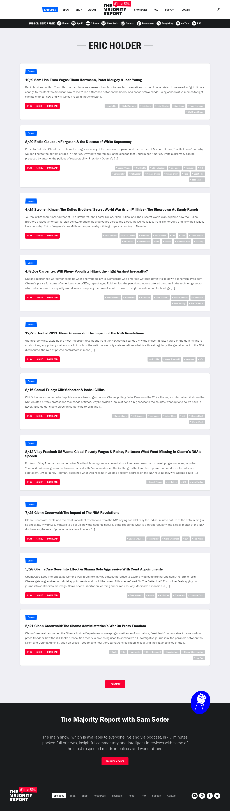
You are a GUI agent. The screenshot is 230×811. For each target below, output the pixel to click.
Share (39, 106)
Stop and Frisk (197, 415)
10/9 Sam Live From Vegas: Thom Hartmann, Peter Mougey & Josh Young (83, 80)
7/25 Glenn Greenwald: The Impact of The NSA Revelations (72, 512)
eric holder (112, 106)
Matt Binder (135, 173)
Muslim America (181, 297)
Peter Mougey (163, 106)
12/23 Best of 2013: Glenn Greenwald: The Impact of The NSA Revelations (84, 333)
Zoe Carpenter (197, 303)
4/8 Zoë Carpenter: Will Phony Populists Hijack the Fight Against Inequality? (86, 271)
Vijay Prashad (197, 482)
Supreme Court (196, 595)
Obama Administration (193, 652)
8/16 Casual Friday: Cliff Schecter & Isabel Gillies (65, 390)
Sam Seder (179, 106)
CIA (173, 235)
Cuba (183, 235)
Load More (115, 684)
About (92, 10)
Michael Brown (171, 173)
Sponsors (140, 10)
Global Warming (129, 106)
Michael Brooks (153, 173)
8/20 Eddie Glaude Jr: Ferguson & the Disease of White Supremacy (78, 142)
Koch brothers (172, 652)
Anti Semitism (111, 235)
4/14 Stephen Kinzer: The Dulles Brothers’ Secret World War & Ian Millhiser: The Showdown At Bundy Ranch (111, 209)
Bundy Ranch (160, 235)
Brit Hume (145, 235)
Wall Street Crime (195, 111)
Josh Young (146, 106)
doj (124, 652)
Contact (171, 796)
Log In (186, 10)
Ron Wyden (198, 538)
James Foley (119, 173)
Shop (78, 10)
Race (186, 173)
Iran (157, 241)
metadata (190, 359)
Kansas (168, 241)
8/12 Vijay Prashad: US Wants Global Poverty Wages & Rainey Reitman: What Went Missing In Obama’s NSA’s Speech (113, 453)
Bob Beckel (130, 297)
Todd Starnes (197, 179)
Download (52, 106)
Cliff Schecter (138, 415)
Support (170, 10)
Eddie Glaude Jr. (158, 167)
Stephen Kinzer (183, 241)
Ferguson (190, 167)
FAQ (156, 10)
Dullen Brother (197, 235)
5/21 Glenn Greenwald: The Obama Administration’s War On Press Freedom (85, 626)
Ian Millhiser (144, 241)
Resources (100, 796)
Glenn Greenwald (172, 359)
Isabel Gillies (170, 415)
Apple (114, 652)
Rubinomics (198, 297)
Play (29, 106)
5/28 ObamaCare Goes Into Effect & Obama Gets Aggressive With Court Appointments (94, 569)
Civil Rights (141, 167)
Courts (151, 595)
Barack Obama (124, 167)
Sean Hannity (179, 303)
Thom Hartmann (196, 106)
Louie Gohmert (162, 297)
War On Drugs (197, 421)
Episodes (50, 10)
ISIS (201, 167)
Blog (66, 10)
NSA (201, 359)
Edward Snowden (136, 538)
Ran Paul (199, 657)
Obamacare (180, 595)
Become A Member (115, 761)
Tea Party (199, 241)
